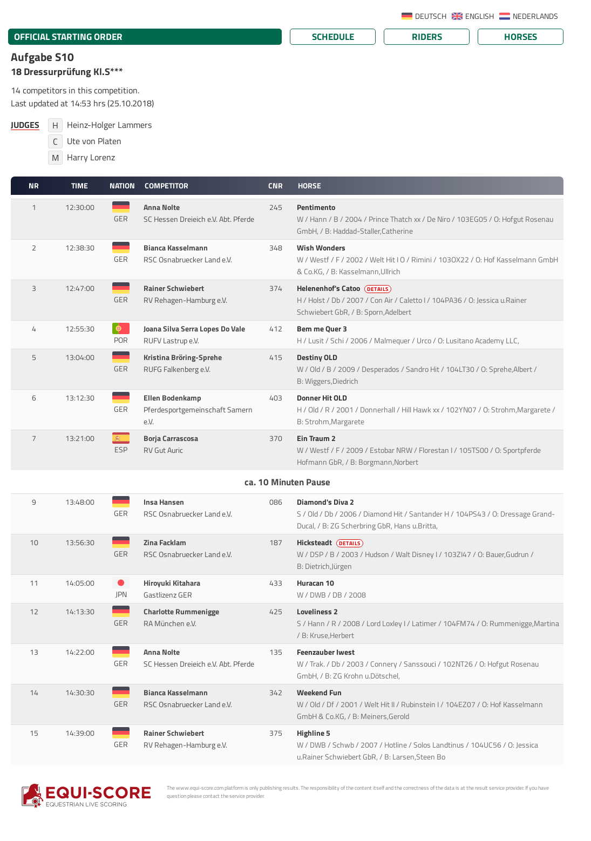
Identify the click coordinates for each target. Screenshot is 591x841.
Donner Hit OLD (323, 398)
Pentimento (317, 207)
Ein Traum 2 (317, 438)
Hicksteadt (331, 542)
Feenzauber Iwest (326, 652)
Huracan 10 (316, 583)
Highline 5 (314, 733)
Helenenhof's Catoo (345, 288)
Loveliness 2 (318, 612)
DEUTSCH (430, 16)
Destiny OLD (318, 357)
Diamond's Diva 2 (326, 502)
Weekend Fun (320, 692)
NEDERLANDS (535, 16)
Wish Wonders (322, 248)
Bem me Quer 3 (323, 329)
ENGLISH (479, 16)
